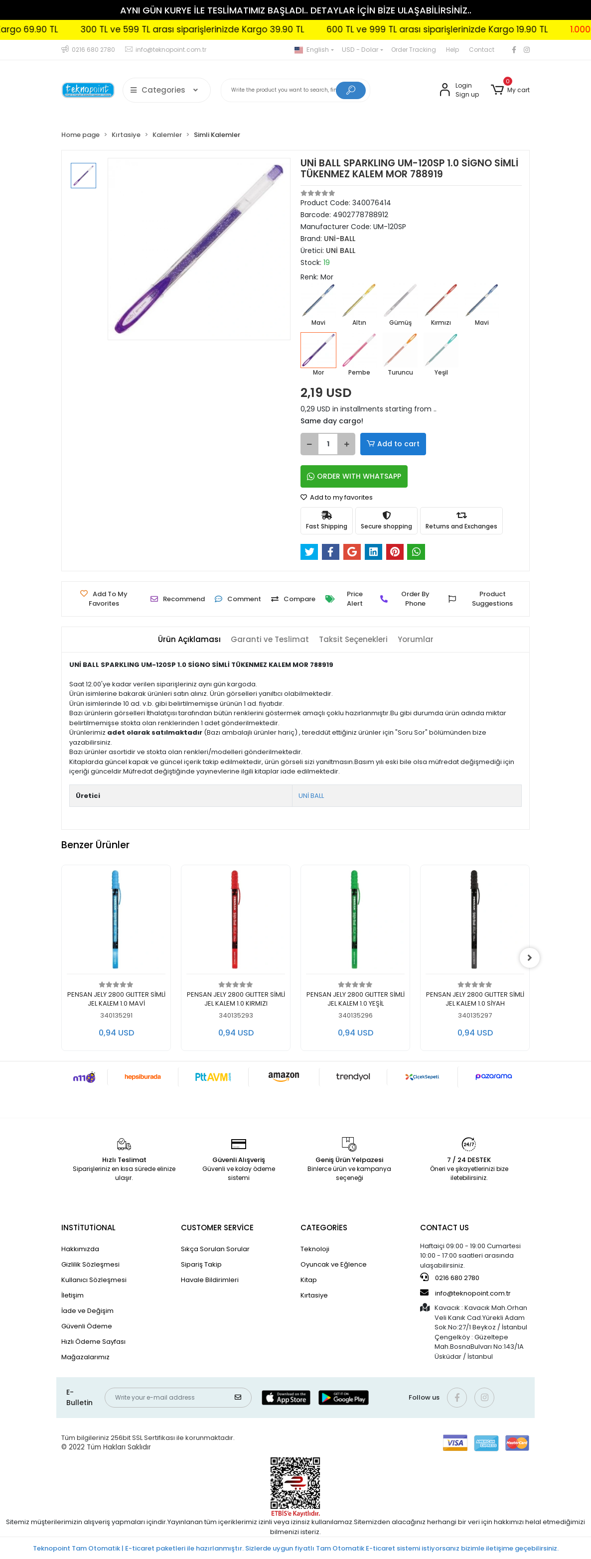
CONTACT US (444, 1227)
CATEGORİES (323, 1227)
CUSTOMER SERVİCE (217, 1227)
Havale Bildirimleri (210, 1280)
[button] (510, 90)
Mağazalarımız (85, 1357)
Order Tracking (413, 49)
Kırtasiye (314, 1295)
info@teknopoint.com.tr (465, 1293)
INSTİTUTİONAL (88, 1227)
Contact (481, 49)
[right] (530, 958)
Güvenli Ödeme (86, 1326)
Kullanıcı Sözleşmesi (94, 1280)
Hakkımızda (80, 1249)
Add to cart (393, 444)
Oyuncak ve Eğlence (333, 1264)
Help (452, 49)
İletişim (72, 1295)
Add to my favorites (336, 497)
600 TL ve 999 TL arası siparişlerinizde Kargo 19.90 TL (479, 29)
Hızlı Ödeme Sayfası (93, 1341)
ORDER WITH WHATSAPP (354, 476)
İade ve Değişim (87, 1310)
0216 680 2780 (449, 1278)
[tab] (189, 639)
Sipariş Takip (201, 1264)
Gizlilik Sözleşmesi (90, 1264)
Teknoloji (314, 1249)
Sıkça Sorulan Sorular (215, 1249)
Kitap (308, 1280)
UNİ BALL (311, 795)
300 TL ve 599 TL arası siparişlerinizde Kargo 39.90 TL (234, 29)
